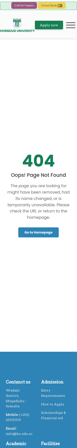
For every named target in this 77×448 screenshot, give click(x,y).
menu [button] (71, 25)
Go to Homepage (38, 232)
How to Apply (52, 404)
